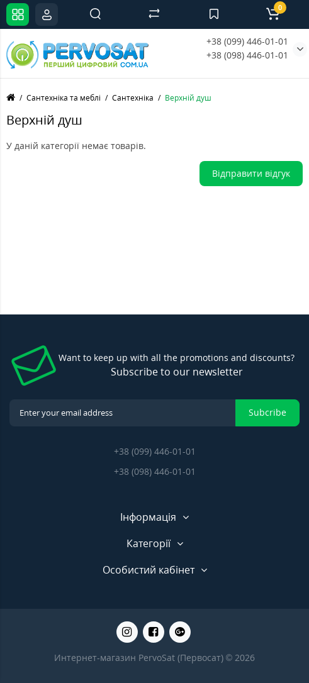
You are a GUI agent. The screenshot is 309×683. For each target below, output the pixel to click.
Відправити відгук (251, 173)
